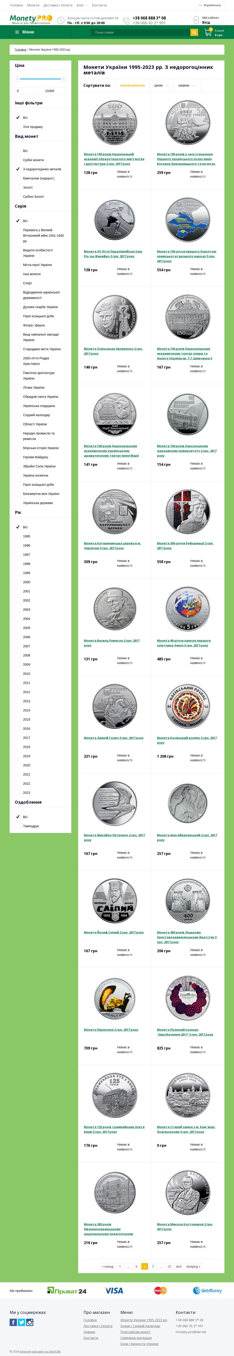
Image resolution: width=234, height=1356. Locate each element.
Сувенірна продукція (136, 1338)
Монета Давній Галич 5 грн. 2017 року (114, 738)
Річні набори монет (135, 1332)
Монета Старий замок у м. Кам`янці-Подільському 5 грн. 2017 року (186, 1129)
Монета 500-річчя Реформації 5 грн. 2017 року (185, 545)
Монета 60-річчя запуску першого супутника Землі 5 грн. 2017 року (184, 642)
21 (169, 1266)
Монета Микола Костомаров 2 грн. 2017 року (185, 1226)
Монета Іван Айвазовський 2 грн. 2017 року (187, 837)
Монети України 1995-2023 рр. (144, 1320)
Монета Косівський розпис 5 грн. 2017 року (187, 740)
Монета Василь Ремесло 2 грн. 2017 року (111, 642)
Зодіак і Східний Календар (140, 1326)
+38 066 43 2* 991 (149, 22)
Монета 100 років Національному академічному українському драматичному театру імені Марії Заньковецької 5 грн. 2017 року (111, 451)
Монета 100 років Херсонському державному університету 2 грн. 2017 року (186, 451)
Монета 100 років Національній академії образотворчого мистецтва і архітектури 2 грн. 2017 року (114, 159)
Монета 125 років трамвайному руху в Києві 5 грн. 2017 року (114, 1129)
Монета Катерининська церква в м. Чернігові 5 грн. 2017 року (112, 545)
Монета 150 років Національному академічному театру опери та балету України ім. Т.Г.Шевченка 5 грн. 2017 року (184, 354)
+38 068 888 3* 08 (149, 18)
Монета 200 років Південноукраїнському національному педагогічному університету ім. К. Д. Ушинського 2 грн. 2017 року (112, 1229)
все (179, 1266)
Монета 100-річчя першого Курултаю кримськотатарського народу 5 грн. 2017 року (186, 256)
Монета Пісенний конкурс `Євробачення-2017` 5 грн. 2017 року (185, 1032)
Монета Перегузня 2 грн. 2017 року (111, 1030)
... (128, 1266)
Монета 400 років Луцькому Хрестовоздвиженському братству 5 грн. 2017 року (187, 937)
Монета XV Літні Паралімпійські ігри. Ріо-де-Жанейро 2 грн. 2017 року (113, 253)
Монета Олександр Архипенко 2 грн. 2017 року (113, 351)
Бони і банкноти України (139, 1344)
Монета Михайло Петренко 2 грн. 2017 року (114, 837)
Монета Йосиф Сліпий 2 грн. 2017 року (114, 932)
